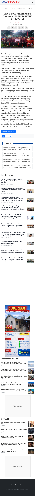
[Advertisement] (17, 285)
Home (3, 8)
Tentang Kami (14, 484)
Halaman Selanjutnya (8, 131)
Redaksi (22, 484)
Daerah (8, 8)
